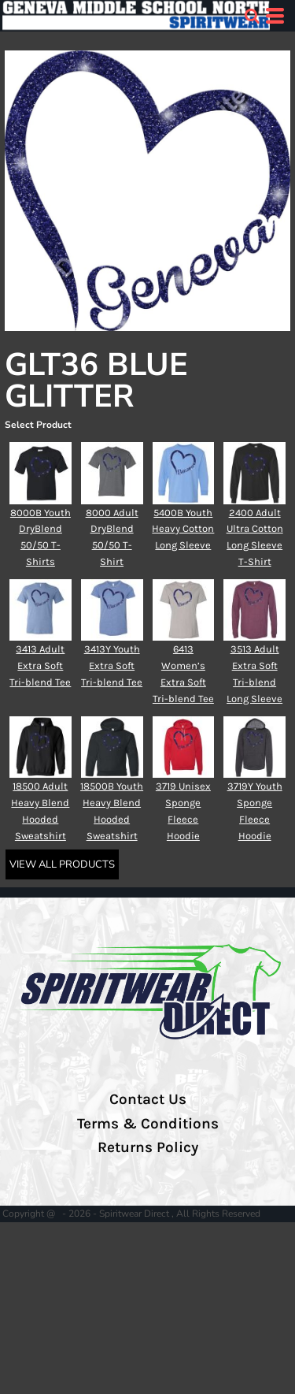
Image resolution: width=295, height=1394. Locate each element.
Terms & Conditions (148, 1123)
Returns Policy (148, 1147)
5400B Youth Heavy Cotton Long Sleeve (183, 529)
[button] (252, 16)
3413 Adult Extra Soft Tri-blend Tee (40, 665)
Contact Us (147, 1099)
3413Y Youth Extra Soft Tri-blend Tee (111, 665)
